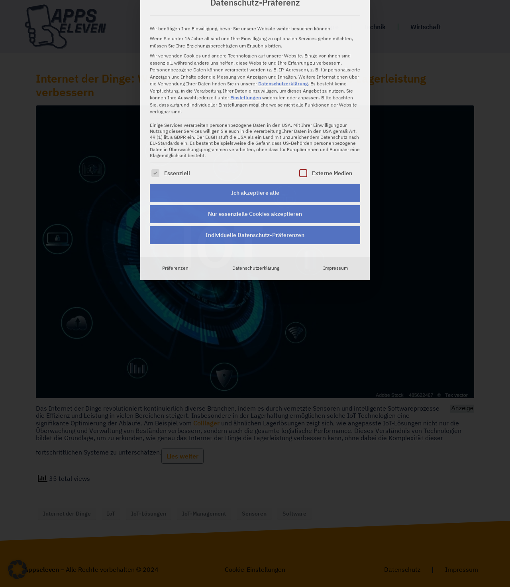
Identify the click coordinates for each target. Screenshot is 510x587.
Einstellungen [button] (245, 37)
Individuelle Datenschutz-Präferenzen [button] (255, 175)
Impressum (335, 208)
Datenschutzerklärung (283, 23)
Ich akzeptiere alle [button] (255, 132)
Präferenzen (175, 208)
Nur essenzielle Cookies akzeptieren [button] (255, 153)
